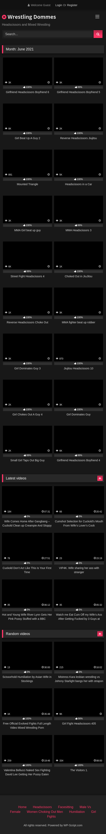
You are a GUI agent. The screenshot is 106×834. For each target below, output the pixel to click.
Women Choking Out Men (45, 811)
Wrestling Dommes (29, 16)
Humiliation (77, 811)
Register (72, 5)
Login (58, 5)
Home (22, 807)
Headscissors (42, 807)
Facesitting (65, 807)
